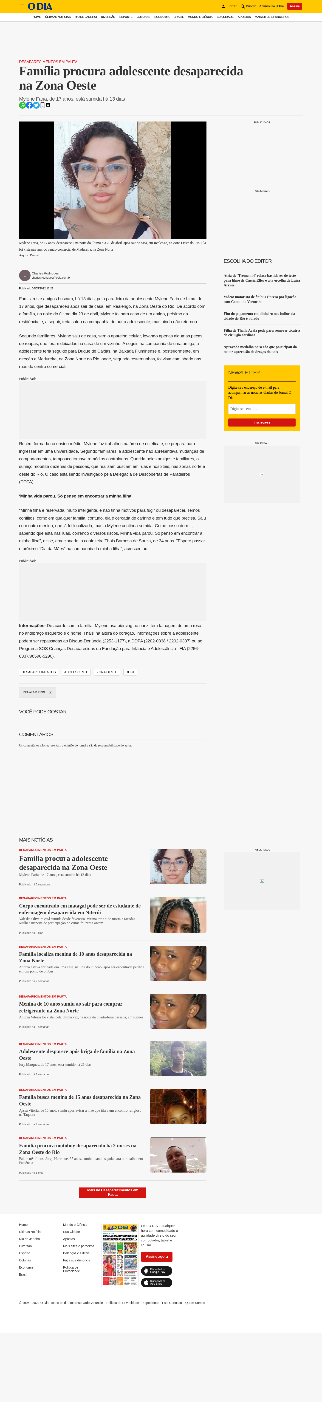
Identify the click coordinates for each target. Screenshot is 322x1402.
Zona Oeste (107, 672)
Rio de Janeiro (86, 17)
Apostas (244, 17)
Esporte (126, 17)
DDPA (130, 672)
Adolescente (76, 672)
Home (37, 17)
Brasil (179, 17)
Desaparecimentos (39, 672)
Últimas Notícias (58, 17)
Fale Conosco (172, 1303)
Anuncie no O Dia (271, 6)
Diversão (108, 17)
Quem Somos (195, 1303)
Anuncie (97, 1303)
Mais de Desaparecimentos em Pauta (112, 1192)
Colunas (143, 17)
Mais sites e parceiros (272, 17)
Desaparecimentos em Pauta (48, 62)
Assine (295, 6)
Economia (161, 17)
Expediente (150, 1303)
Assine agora (157, 1256)
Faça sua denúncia (76, 1260)
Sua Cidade (225, 17)
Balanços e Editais (76, 1253)
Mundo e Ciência (200, 17)
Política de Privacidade (71, 1269)
